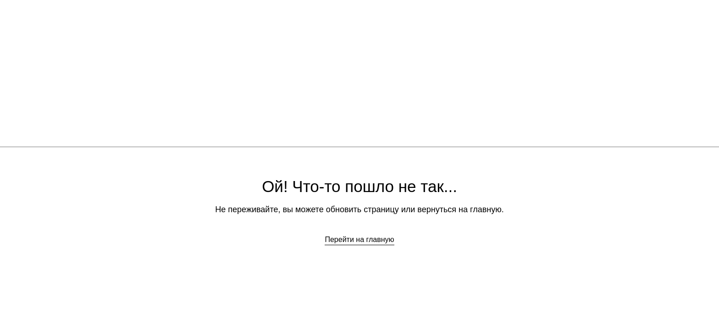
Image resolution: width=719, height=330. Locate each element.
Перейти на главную (359, 239)
